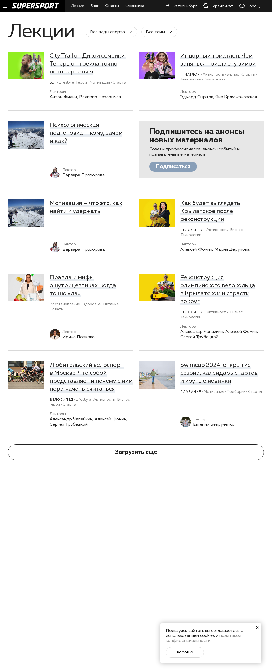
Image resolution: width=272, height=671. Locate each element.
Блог (95, 6)
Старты (112, 6)
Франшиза (134, 6)
